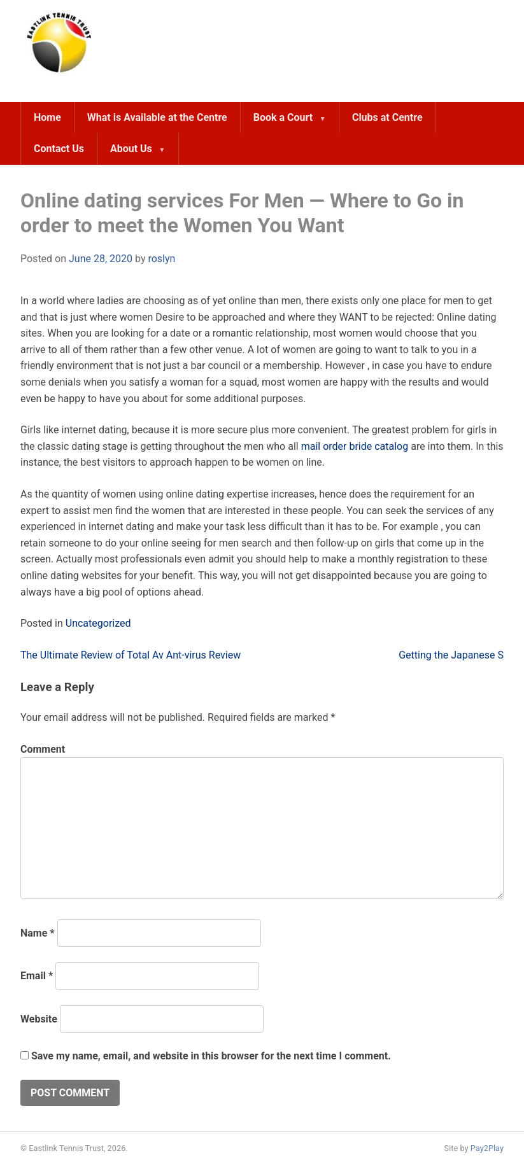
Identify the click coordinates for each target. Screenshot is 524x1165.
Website (38, 1019)
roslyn (161, 259)
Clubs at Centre (387, 117)
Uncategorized (98, 623)
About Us (131, 149)
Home (47, 117)
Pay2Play (487, 1148)
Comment (42, 749)
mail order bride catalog (355, 446)
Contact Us (59, 149)
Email (36, 976)
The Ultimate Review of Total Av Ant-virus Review (130, 655)
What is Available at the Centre (157, 117)
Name (37, 933)
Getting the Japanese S (451, 655)
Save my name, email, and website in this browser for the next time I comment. (211, 1056)
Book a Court (283, 117)
